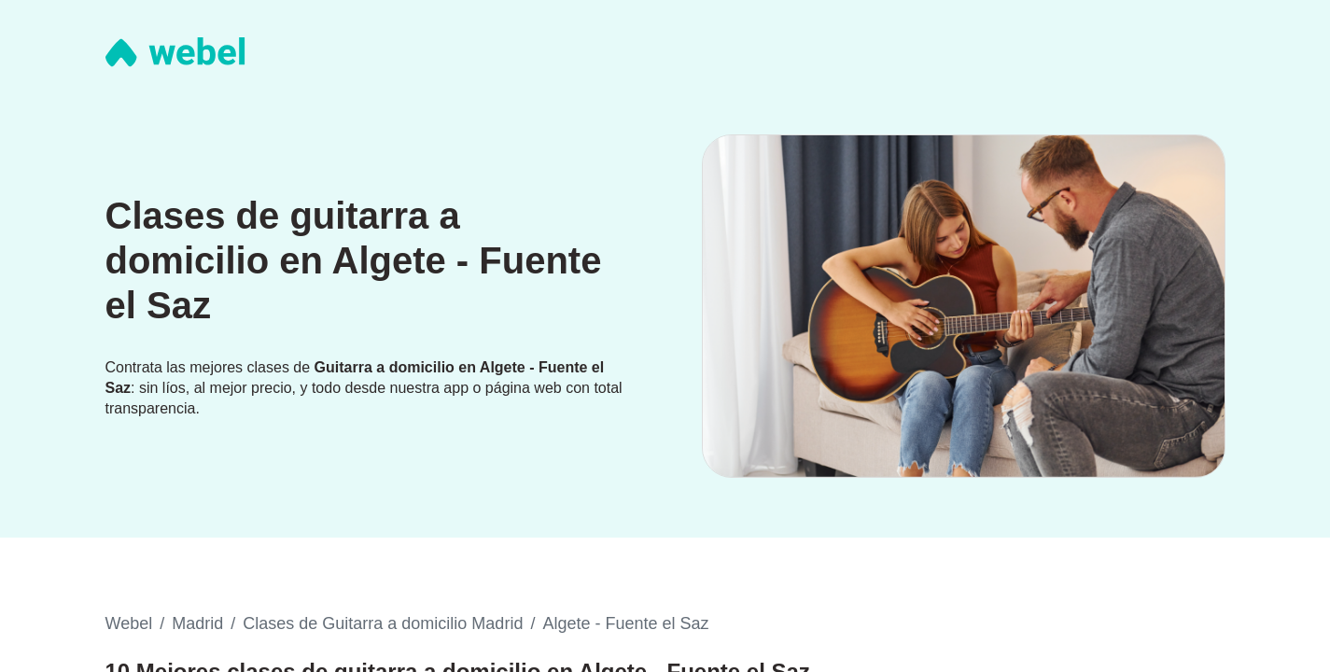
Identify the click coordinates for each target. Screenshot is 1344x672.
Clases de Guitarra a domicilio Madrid (383, 623)
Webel (129, 623)
